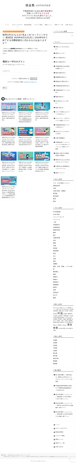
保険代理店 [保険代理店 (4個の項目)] (56, 230)
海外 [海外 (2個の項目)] (54, 261)
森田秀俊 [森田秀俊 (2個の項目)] (69, 319)
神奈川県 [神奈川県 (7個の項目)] (56, 358)
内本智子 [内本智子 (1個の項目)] (67, 310)
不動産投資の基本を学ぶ (63, 85)
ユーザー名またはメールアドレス (14, 64)
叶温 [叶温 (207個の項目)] (60, 313)
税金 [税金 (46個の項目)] (54, 201)
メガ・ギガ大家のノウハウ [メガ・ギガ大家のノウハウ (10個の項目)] (61, 183)
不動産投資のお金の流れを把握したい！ (63, 67)
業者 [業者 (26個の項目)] (54, 198)
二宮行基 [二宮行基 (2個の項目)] (71, 309)
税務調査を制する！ (61, 77)
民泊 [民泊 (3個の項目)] (54, 253)
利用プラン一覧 (59, 24)
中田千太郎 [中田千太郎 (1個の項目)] (65, 309)
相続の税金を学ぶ (61, 72)
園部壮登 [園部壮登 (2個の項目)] (70, 313)
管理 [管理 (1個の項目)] (54, 290)
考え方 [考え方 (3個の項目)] (55, 295)
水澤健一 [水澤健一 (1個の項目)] (59, 320)
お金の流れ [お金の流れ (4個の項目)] (56, 214)
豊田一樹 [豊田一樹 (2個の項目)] (65, 328)
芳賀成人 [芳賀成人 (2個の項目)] (60, 325)
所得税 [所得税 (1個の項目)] (55, 248)
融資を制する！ (60, 96)
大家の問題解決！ (61, 138)
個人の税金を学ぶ (61, 62)
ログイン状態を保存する (21, 78)
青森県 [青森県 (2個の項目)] (55, 361)
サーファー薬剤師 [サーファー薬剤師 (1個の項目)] (67, 307)
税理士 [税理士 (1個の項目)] (55, 287)
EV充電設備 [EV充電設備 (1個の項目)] (57, 211)
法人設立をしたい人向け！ (62, 102)
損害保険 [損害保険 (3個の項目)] (56, 250)
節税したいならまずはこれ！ (63, 48)
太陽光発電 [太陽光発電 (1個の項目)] (56, 237)
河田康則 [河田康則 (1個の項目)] (70, 320)
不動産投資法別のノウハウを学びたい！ (63, 126)
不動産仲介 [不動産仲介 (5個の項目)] (56, 224)
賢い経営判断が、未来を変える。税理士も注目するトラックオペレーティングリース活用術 (64, 378)
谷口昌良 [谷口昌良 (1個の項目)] (61, 328)
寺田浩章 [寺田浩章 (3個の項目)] (66, 316)
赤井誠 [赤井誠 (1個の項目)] (69, 328)
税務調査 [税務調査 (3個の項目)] (56, 284)
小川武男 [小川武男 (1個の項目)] (71, 315)
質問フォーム (48, 24)
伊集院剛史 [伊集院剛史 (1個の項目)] (55, 310)
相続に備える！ (60, 107)
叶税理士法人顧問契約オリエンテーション (63, 167)
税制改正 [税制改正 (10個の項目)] (56, 282)
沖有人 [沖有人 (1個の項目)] (62, 320)
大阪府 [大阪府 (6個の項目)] (55, 350)
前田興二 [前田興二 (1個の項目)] (71, 310)
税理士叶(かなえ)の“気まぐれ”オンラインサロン (13, 31)
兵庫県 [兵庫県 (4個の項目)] (55, 342)
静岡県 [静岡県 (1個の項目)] (55, 363)
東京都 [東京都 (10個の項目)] (55, 355)
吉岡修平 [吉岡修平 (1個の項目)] (65, 313)
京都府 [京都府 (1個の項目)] (55, 340)
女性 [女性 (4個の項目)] (54, 240)
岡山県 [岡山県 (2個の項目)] (55, 353)
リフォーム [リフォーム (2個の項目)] (56, 219)
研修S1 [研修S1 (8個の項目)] (55, 279)
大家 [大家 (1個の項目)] (54, 188)
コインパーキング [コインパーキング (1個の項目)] (58, 217)
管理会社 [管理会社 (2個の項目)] (56, 292)
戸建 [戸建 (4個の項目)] (54, 245)
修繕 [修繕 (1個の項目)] (54, 232)
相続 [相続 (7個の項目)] (54, 274)
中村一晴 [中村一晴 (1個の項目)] (61, 309)
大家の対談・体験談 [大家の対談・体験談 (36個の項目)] (59, 191)
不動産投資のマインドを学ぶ (63, 91)
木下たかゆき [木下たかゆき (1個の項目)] (69, 317)
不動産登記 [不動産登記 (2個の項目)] (56, 227)
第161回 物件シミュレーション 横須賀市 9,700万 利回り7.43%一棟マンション (64, 396)
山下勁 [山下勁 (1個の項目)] (54, 317)
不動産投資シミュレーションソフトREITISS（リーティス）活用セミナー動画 (63, 146)
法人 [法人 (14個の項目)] (54, 256)
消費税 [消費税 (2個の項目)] (55, 263)
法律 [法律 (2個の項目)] (54, 258)
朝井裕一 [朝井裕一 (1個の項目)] (63, 317)
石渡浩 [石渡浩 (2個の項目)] (70, 322)
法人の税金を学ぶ (61, 57)
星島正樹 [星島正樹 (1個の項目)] (59, 317)
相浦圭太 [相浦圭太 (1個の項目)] (62, 322)
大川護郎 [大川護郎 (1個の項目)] (55, 315)
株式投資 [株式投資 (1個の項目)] (56, 196)
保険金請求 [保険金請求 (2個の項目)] (56, 185)
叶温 (5, 87)
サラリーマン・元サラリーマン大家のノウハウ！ (63, 119)
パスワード (6, 71)
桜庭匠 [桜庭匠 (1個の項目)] (64, 319)
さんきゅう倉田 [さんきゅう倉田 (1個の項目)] (58, 307)
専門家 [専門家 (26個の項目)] (55, 193)
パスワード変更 (38, 24)
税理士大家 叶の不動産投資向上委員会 (62, 154)
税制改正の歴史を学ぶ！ (63, 81)
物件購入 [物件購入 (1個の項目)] (56, 271)
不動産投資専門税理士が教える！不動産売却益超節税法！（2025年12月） (64, 388)
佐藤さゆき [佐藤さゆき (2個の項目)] (61, 310)
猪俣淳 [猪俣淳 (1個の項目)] (58, 322)
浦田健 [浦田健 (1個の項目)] (54, 322)
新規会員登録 (28, 24)
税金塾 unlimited (38, 11)
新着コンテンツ (60, 172)
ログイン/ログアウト (17, 25)
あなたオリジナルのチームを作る (63, 132)
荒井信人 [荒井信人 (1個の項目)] (65, 325)
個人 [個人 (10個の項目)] (54, 235)
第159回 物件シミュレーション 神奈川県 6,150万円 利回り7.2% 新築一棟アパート (64, 414)
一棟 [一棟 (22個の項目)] (54, 222)
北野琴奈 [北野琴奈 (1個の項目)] (55, 313)
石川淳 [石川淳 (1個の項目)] (66, 322)
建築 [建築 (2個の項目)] (54, 243)
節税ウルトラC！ (60, 53)
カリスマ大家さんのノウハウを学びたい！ (63, 113)
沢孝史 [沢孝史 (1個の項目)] (66, 320)
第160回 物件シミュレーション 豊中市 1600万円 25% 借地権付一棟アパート (64, 405)
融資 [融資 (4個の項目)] (54, 297)
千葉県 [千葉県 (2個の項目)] (55, 348)
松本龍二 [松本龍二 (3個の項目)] (60, 319)
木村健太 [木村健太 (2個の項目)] (55, 319)
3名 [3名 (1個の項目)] (54, 307)
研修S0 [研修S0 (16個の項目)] (55, 277)
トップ (7, 24)
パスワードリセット (30, 82)
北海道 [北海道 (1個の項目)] (55, 345)
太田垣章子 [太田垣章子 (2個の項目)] (60, 316)
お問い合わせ (69, 24)
